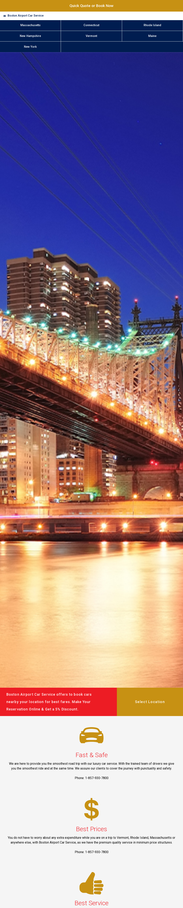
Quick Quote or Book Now (91, 5)
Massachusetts (30, 25)
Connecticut (91, 25)
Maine (152, 36)
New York (30, 46)
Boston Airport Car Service (26, 15)
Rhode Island (152, 25)
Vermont (91, 36)
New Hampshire (30, 36)
